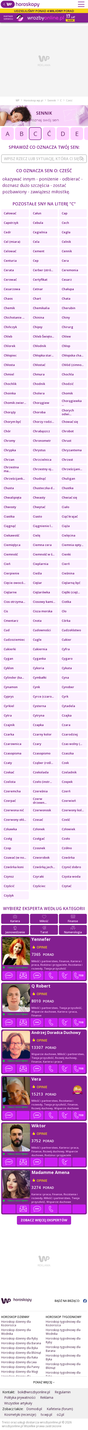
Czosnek (39, 848)
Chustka (67, 488)
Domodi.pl (34, 1409)
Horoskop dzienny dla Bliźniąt (21, 1353)
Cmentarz (11, 620)
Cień (7, 564)
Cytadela (68, 706)
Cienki (66, 554)
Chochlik (10, 384)
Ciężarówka (41, 592)
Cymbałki (39, 677)
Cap (64, 213)
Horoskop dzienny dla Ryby (19, 1338)
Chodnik (39, 384)
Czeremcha (12, 791)
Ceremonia (70, 270)
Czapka (38, 725)
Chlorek (9, 346)
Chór (7, 431)
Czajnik (9, 725)
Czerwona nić (14, 810)
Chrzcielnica (42, 459)
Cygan (8, 658)
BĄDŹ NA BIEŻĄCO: (71, 1301)
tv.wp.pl (46, 1414)
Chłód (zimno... (73, 365)
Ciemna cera (42, 545)
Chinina (38, 317)
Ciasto (37, 516)
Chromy (9, 440)
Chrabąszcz (41, 431)
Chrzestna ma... (11, 469)
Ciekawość (11, 535)
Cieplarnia (40, 564)
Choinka (10, 393)
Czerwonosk (42, 810)
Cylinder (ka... (14, 677)
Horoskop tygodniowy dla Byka (63, 1357)
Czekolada (41, 772)
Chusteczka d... (44, 488)
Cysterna (39, 706)
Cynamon (11, 687)
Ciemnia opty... (72, 545)
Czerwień (69, 800)
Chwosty (10, 507)
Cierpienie (11, 573)
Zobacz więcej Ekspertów (44, 1220)
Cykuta (67, 668)
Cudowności (42, 630)
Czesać (38, 819)
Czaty (8, 763)
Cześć (66, 819)
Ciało (65, 507)
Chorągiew (41, 403)
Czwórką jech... (44, 867)
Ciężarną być (71, 583)
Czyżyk (9, 895)
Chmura (39, 374)
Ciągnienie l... (43, 526)
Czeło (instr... (42, 782)
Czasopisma (12, 753)
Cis (6, 611)
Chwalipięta (12, 497)
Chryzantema (72, 450)
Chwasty (39, 497)
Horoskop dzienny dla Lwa (19, 1362)
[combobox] (44, 158)
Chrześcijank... (14, 478)
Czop (7, 848)
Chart (37, 298)
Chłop (66, 346)
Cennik (67, 251)
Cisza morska (42, 611)
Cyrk (65, 696)
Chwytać (39, 507)
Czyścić (9, 886)
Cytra (8, 715)
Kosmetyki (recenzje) (20, 1414)
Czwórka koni (14, 867)
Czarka (9, 734)
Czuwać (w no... (15, 857)
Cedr (7, 232)
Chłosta (9, 365)
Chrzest (67, 459)
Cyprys (9, 696)
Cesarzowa (12, 289)
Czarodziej (70, 734)
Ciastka (9, 516)
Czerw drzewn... (39, 801)
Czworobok (41, 857)
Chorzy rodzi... (43, 422)
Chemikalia (41, 308)
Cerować (10, 279)
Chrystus (39, 450)
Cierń (66, 564)
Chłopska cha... (72, 355)
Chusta (9, 488)
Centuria (10, 260)
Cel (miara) (12, 241)
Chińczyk (10, 327)
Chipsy (37, 327)
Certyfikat (40, 279)
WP (17, 100)
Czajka (67, 715)
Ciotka (66, 602)
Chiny (66, 317)
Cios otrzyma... (14, 602)
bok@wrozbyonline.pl (34, 1392)
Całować (10, 213)
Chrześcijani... (72, 469)
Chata (66, 298)
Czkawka (10, 829)
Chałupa (68, 289)
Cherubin (68, 308)
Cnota (37, 620)
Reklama (46, 1397)
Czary (37, 744)
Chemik (9, 308)
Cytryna (38, 715)
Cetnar (38, 289)
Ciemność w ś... (43, 554)
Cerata (9, 270)
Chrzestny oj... (43, 469)
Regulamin (63, 1392)
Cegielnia (40, 232)
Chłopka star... (43, 355)
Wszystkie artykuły (18, 1403)
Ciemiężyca (12, 545)
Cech (65, 223)
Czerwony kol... (73, 810)
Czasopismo (41, 753)
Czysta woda (71, 876)
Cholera (39, 393)
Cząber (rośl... (43, 763)
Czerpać (10, 800)
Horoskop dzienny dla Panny (20, 1367)
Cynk (36, 687)
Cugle (37, 639)
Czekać (9, 772)
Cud (7, 630)
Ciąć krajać (70, 516)
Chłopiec (10, 355)
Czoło (66, 838)
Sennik (51, 100)
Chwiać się (69, 497)
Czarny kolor (42, 734)
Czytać (66, 886)
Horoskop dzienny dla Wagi (19, 1372)
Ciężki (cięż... (71, 592)
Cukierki (10, 649)
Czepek (67, 782)
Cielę (36, 535)
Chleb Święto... (43, 336)
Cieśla (37, 573)
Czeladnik (69, 772)
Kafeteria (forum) (60, 1409)
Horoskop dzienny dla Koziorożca (16, 1323)
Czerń (66, 791)
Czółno (67, 848)
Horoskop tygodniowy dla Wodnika (63, 1332)
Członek (39, 829)
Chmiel (9, 374)
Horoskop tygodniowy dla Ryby (63, 1340)
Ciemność (11, 554)
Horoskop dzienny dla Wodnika (16, 1332)
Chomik (67, 393)
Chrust (66, 440)
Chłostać (39, 365)
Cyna (65, 677)
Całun (37, 213)
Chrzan (9, 459)
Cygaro (67, 658)
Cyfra (66, 649)
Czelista (9, 782)
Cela (36, 241)
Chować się (70, 422)
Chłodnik (39, 346)
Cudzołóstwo (71, 630)
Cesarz (67, 279)
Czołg (8, 838)
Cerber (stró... (43, 270)
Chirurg (67, 327)
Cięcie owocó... (14, 583)
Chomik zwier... (15, 403)
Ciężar (37, 583)
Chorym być (12, 422)
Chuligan (68, 478)
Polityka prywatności (19, 1397)
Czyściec (39, 886)
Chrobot (68, 431)
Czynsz (9, 876)
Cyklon (9, 668)
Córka (66, 620)
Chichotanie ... (14, 317)
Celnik (66, 241)
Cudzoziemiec (14, 639)
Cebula (38, 223)
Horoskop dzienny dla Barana (21, 1343)
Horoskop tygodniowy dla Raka (63, 1374)
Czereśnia (40, 791)
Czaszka (68, 753)
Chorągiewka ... (72, 403)
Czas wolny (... (72, 744)
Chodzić (67, 384)
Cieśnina (68, 573)
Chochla (68, 374)
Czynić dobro (71, 867)
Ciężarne (10, 592)
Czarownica (12, 744)
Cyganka (39, 658)
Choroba (39, 412)
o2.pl (60, 1414)
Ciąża (66, 526)
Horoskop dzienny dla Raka (19, 1357)
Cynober (68, 687)
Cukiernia (40, 649)
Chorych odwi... (68, 412)
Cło (64, 611)
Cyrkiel (9, 706)
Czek (65, 763)
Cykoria (38, 668)
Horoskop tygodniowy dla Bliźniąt (63, 1366)
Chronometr (42, 440)
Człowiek (68, 829)
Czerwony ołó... (15, 819)
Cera (65, 260)
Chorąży (10, 412)
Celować (10, 251)
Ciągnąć (10, 526)
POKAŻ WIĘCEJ (44, 1382)
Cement (38, 251)
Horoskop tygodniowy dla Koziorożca (63, 1323)
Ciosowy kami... (44, 602)
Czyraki (38, 876)
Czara (66, 725)
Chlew (66, 336)
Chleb (8, 336)
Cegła (66, 232)
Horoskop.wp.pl (33, 100)
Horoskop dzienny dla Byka (19, 1348)
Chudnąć (39, 478)
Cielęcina (68, 535)
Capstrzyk (11, 223)
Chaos (8, 298)
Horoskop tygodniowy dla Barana (63, 1349)
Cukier (66, 639)
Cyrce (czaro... (43, 696)
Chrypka (10, 450)
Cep (35, 260)
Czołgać (39, 838)
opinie (42, 947)
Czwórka (68, 857)
